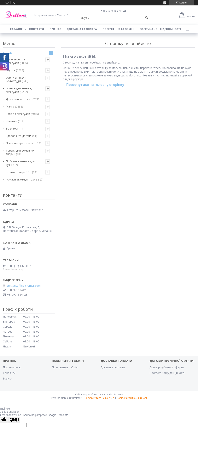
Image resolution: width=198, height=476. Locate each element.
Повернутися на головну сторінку (95, 84)
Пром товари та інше (20, 143)
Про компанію (12, 367)
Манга (10, 106)
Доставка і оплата (113, 367)
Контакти (9, 373)
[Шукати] (146, 17)
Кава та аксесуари (18, 114)
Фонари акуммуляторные (22, 179)
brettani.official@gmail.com (24, 285)
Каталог (8, 52)
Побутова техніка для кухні (20, 163)
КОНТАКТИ (36, 29)
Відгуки (7, 378)
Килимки (11, 121)
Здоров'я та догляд (18, 136)
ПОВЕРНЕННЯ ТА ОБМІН (118, 29)
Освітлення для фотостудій (16, 79)
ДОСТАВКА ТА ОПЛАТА (82, 29)
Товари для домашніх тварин (20, 152)
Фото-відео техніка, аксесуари (19, 90)
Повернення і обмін (65, 367)
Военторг (12, 128)
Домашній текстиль (19, 99)
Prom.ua (118, 394)
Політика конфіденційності (160, 29)
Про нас (55, 29)
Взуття (10, 70)
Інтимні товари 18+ (18, 172)
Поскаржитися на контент (99, 398)
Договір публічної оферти (166, 367)
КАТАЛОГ (16, 29)
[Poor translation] (14, 420)
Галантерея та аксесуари (15, 61)
